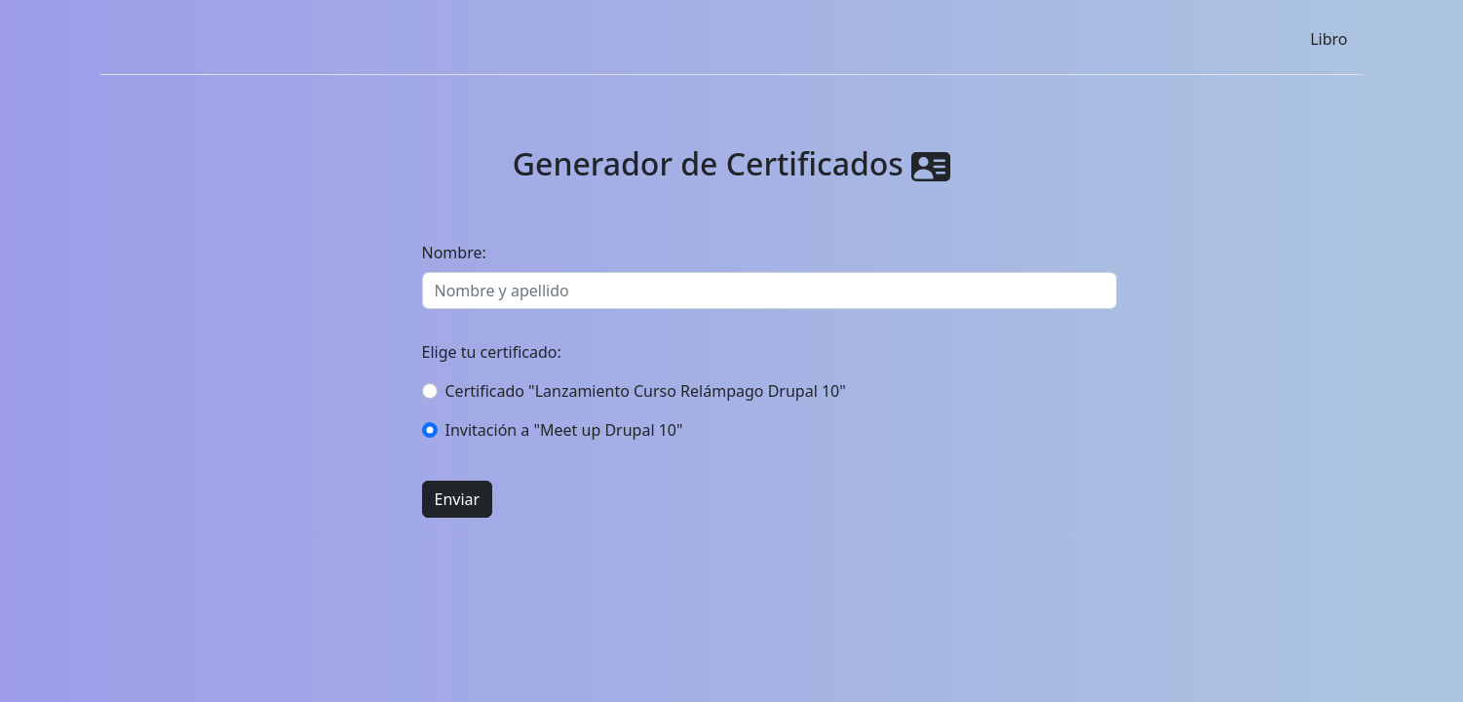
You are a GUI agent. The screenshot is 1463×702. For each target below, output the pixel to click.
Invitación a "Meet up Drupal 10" (564, 430)
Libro (1328, 39)
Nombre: (454, 252)
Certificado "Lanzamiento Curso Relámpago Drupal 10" (645, 391)
